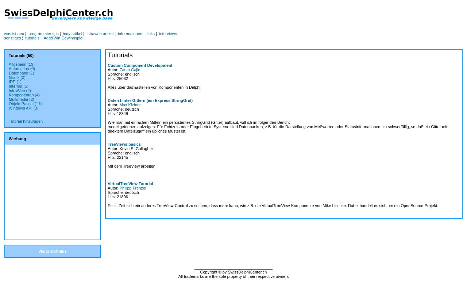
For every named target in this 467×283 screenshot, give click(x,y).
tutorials (33, 38)
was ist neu (14, 33)
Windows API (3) (23, 108)
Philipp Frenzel (133, 188)
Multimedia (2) (21, 99)
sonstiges (12, 38)
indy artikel (72, 33)
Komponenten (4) (24, 95)
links (151, 33)
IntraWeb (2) (20, 90)
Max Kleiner (130, 105)
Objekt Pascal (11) (25, 104)
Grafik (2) (17, 77)
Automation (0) (22, 68)
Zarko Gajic (130, 70)
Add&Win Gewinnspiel (64, 38)
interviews (168, 33)
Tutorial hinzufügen (26, 121)
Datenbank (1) (21, 73)
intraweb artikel (99, 33)
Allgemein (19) (22, 64)
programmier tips (43, 33)
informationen (130, 33)
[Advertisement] (241, 15)
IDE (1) (15, 82)
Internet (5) (18, 86)
